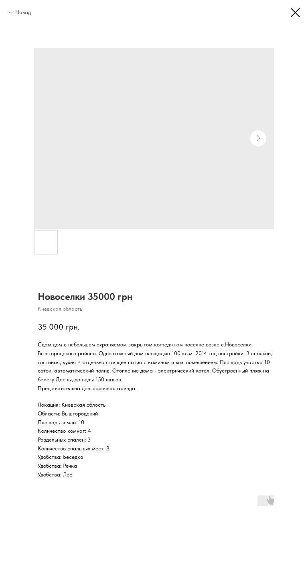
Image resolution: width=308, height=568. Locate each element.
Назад (23, 12)
